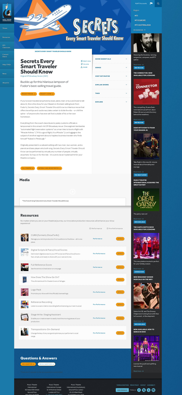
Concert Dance (5, 55)
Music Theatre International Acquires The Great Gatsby (146, 182)
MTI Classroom (6, 46)
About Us (6, 83)
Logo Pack (36, 285)
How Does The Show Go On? (45, 273)
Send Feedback (122, 379)
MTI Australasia (143, 25)
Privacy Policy (134, 374)
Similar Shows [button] (102, 85)
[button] (151, 3)
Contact (143, 374)
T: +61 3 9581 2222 (76, 389)
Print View (87, 61)
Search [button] (158, 3)
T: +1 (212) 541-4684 (32, 386)
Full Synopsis (26, 168)
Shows (5, 28)
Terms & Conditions (123, 374)
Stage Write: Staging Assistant (46, 307)
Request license (45, 94)
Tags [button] (97, 93)
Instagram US (153, 379)
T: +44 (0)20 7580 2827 (54, 384)
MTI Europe (140, 20)
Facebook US (139, 379)
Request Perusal (27, 94)
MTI (136, 15)
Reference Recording (41, 296)
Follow (86, 64)
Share (85, 67)
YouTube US (149, 379)
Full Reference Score (41, 262)
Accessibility (151, 374)
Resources (6, 37)
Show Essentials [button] (103, 59)
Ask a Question (27, 355)
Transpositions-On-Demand (45, 321)
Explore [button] (99, 102)
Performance (97, 228)
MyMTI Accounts (141, 4)
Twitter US (144, 379)
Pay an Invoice (138, 30)
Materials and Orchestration (48, 168)
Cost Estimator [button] (102, 76)
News (4, 74)
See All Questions (45, 355)
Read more (139, 64)
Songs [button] (98, 67)
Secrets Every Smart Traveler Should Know (53, 51)
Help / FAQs (7, 65)
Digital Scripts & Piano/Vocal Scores (49, 248)
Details (120, 239)
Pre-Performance (116, 228)
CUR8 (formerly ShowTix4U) (45, 235)
